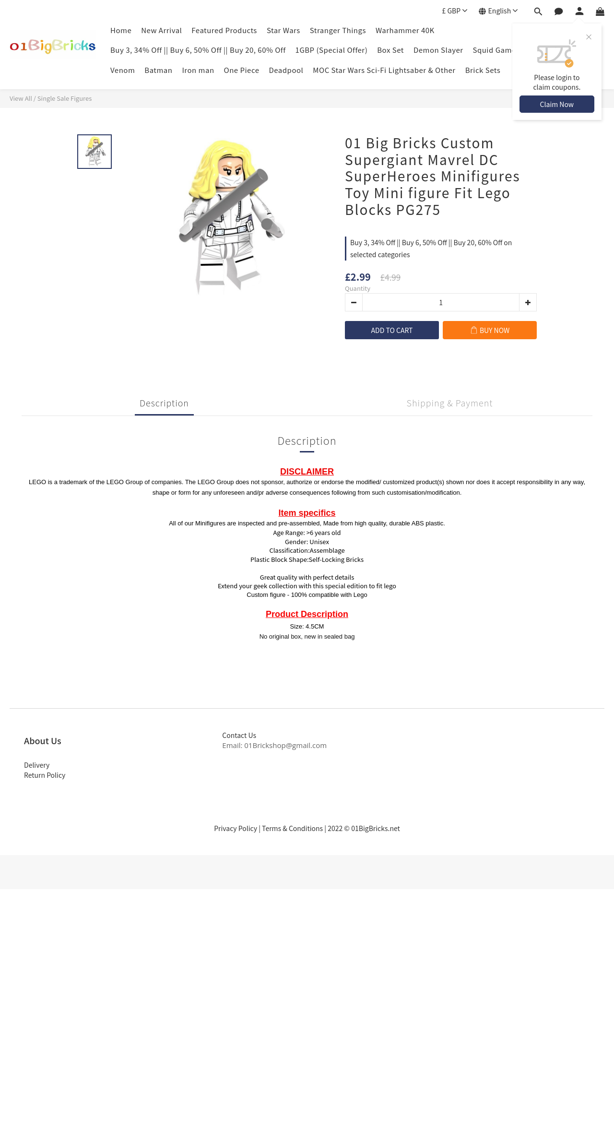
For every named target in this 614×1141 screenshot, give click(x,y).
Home (120, 30)
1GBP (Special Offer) (331, 50)
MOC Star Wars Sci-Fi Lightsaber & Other (384, 70)
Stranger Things (338, 30)
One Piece (242, 70)
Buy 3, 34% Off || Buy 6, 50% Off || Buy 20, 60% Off (198, 50)
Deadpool (286, 70)
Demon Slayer (438, 50)
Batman (158, 70)
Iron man (198, 70)
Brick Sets (483, 70)
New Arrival (161, 30)
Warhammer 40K (405, 30)
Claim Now (557, 104)
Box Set (390, 50)
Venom (122, 70)
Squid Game (494, 50)
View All (21, 98)
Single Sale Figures (64, 98)
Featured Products (224, 30)
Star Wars (283, 30)
